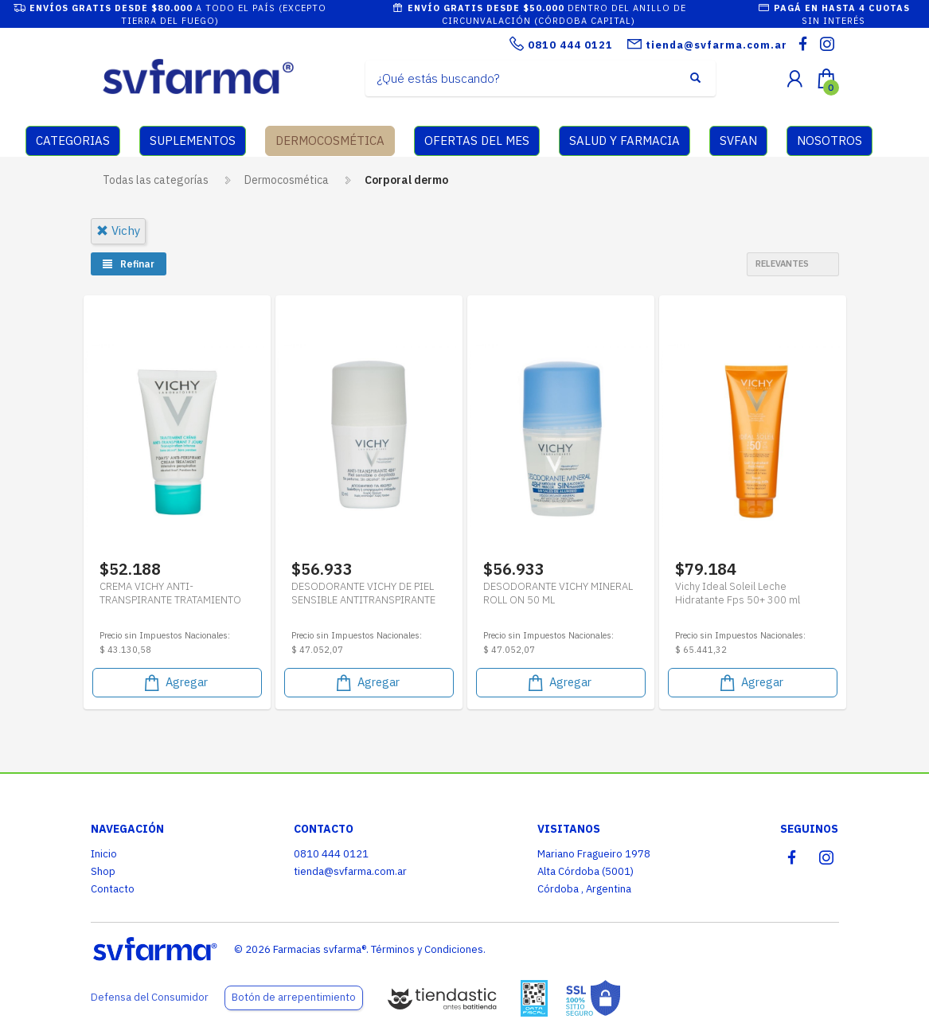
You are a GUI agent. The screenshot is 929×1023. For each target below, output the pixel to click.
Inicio (104, 854)
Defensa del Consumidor (150, 997)
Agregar (175, 683)
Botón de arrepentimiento (294, 997)
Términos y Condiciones (427, 949)
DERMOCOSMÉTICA (329, 140)
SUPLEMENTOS (193, 140)
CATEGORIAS (73, 140)
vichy (118, 230)
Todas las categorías (156, 180)
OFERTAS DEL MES (476, 140)
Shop (103, 871)
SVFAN (738, 140)
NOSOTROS (829, 140)
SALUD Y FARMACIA (624, 140)
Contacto (113, 889)
